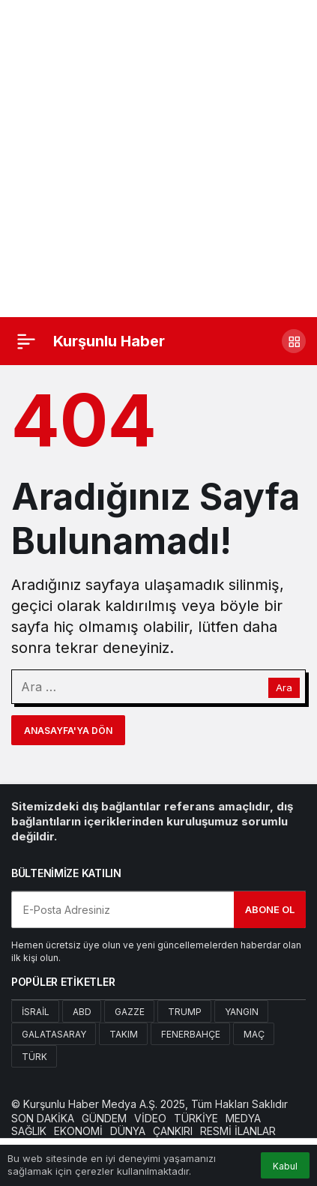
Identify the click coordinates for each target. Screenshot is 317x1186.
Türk (34, 1056)
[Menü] (26, 341)
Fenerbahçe (190, 1034)
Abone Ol (270, 909)
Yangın (242, 1011)
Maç (254, 1034)
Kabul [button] (285, 1166)
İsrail (35, 1011)
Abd (82, 1011)
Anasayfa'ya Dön (68, 730)
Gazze (130, 1011)
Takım (123, 1034)
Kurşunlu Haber (109, 341)
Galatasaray (54, 1034)
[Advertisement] (158, 158)
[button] (294, 341)
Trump (185, 1011)
